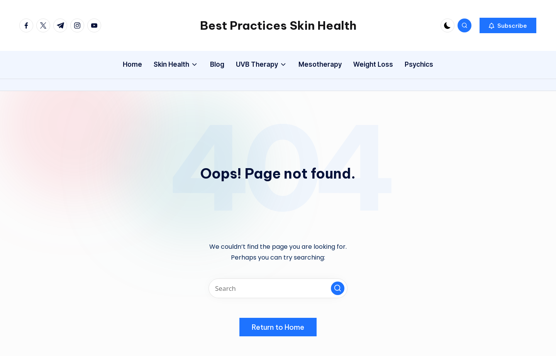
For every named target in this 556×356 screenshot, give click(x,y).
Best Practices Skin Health (278, 25)
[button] (508, 25)
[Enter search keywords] (278, 288)
